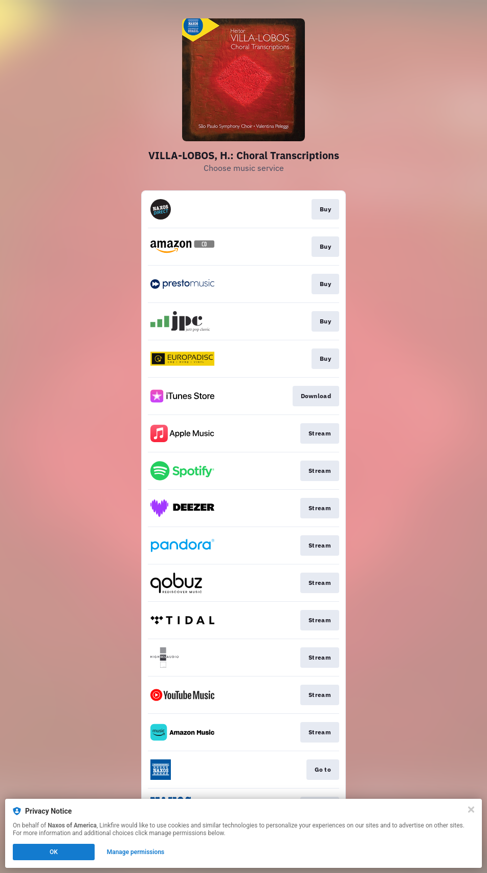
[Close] (471, 809)
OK (54, 852)
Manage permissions (136, 852)
